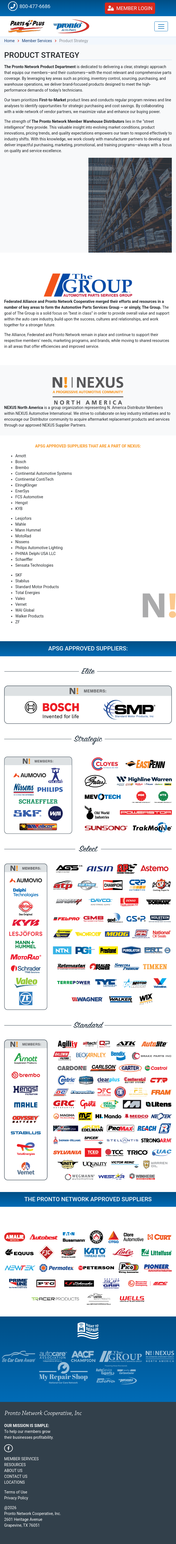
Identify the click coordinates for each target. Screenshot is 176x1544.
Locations (14, 1482)
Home (9, 41)
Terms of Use (15, 1492)
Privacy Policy (16, 1498)
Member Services (37, 41)
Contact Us (15, 1476)
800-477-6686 (29, 6)
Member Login (130, 8)
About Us (13, 1470)
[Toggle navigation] (161, 26)
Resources (15, 1464)
